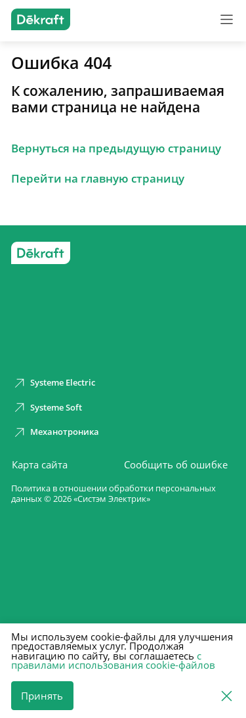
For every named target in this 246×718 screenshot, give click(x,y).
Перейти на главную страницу (97, 179)
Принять (42, 695)
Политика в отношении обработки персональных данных (113, 494)
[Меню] (226, 19)
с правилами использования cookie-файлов (113, 660)
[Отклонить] (226, 695)
